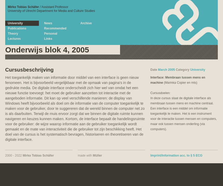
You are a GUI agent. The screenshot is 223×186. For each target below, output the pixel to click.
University (197, 70)
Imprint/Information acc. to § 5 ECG (176, 155)
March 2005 (166, 70)
